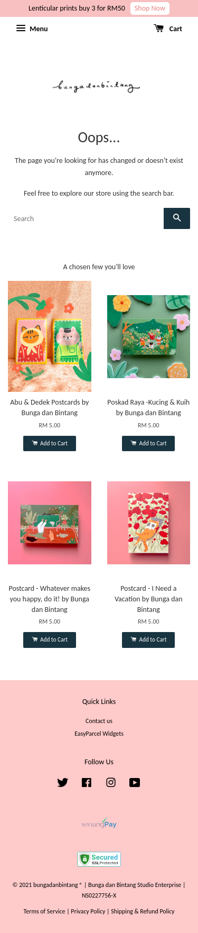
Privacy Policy (88, 911)
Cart (168, 28)
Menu (32, 28)
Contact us (99, 721)
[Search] (86, 218)
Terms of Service (44, 911)
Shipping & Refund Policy (142, 911)
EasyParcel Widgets (99, 733)
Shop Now (150, 8)
